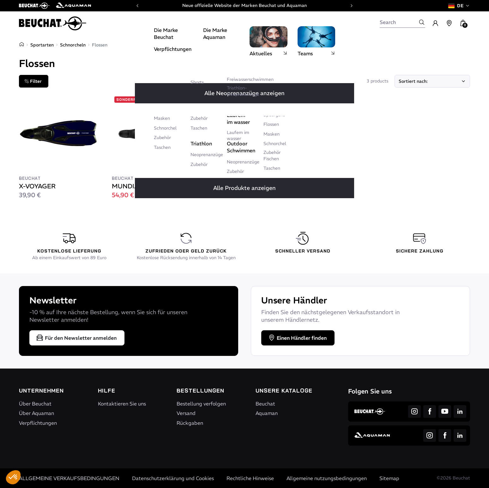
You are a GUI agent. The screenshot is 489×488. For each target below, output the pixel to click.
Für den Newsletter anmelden (76, 338)
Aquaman (267, 413)
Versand (186, 413)
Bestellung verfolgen (201, 403)
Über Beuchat (35, 403)
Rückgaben (190, 423)
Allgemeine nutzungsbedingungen (327, 478)
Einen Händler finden (297, 338)
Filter (33, 81)
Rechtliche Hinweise (250, 478)
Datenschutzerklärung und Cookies (173, 478)
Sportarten (42, 45)
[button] (13, 477)
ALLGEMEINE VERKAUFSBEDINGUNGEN (69, 478)
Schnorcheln (73, 45)
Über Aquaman (36, 413)
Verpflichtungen (38, 423)
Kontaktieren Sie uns (122, 403)
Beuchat (265, 403)
